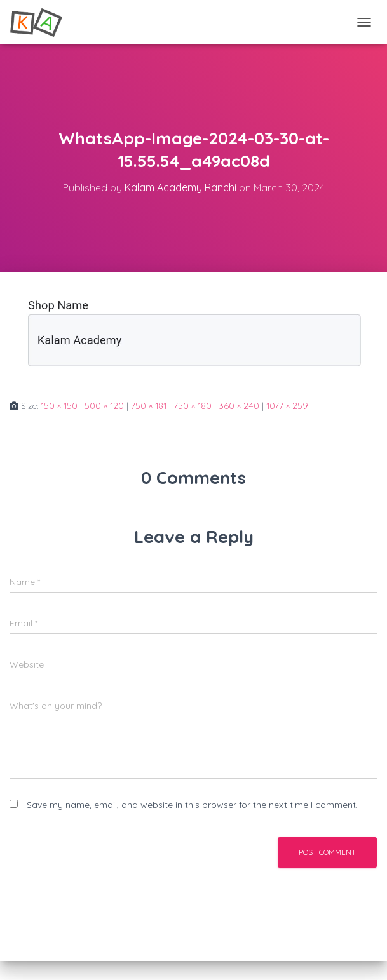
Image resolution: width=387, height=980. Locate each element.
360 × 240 (239, 406)
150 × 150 (59, 406)
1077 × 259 (287, 406)
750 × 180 (192, 406)
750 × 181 (148, 406)
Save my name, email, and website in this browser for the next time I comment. (192, 804)
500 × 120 (104, 406)
